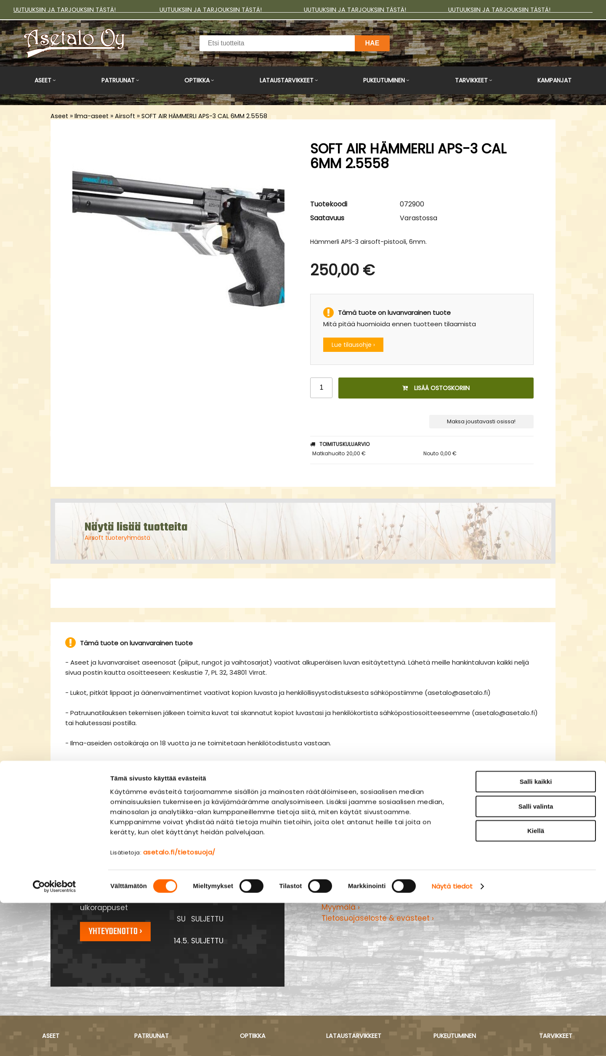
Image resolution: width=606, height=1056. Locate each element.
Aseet (43, 80)
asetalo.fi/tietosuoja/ (179, 1005)
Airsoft (125, 116)
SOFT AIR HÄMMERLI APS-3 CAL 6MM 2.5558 (204, 116)
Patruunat (118, 80)
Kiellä (535, 983)
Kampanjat (554, 80)
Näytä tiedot (452, 1039)
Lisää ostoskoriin (436, 388)
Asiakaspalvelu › (351, 874)
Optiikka (197, 80)
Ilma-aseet (91, 116)
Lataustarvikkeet (287, 80)
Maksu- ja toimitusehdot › (369, 885)
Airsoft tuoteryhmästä (117, 537)
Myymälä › (341, 907)
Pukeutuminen (384, 80)
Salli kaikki (536, 934)
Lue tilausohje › (353, 345)
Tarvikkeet (471, 80)
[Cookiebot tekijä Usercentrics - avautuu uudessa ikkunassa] (54, 1039)
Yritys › (334, 896)
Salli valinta (535, 959)
